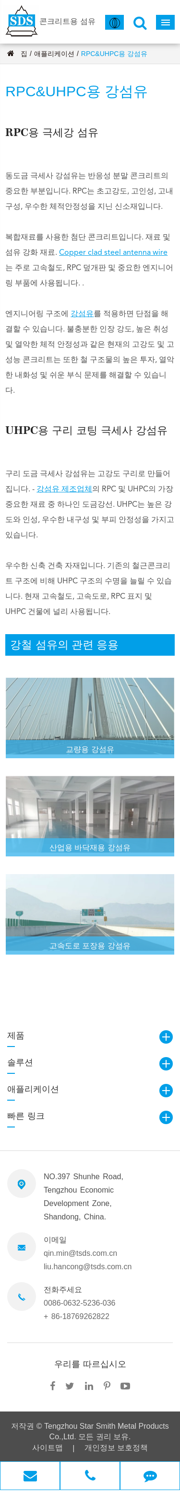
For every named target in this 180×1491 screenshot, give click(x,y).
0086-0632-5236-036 (79, 1303)
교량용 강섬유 (90, 752)
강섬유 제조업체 (64, 489)
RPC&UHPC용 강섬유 (114, 53)
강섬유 (82, 314)
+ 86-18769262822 (76, 1316)
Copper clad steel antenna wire (113, 253)
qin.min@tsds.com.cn (80, 1253)
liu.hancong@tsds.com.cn (88, 1267)
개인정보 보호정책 (116, 1448)
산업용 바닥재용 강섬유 (90, 850)
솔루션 (20, 1062)
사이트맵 (47, 1448)
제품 (15, 1035)
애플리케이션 (54, 53)
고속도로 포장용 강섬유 (90, 948)
